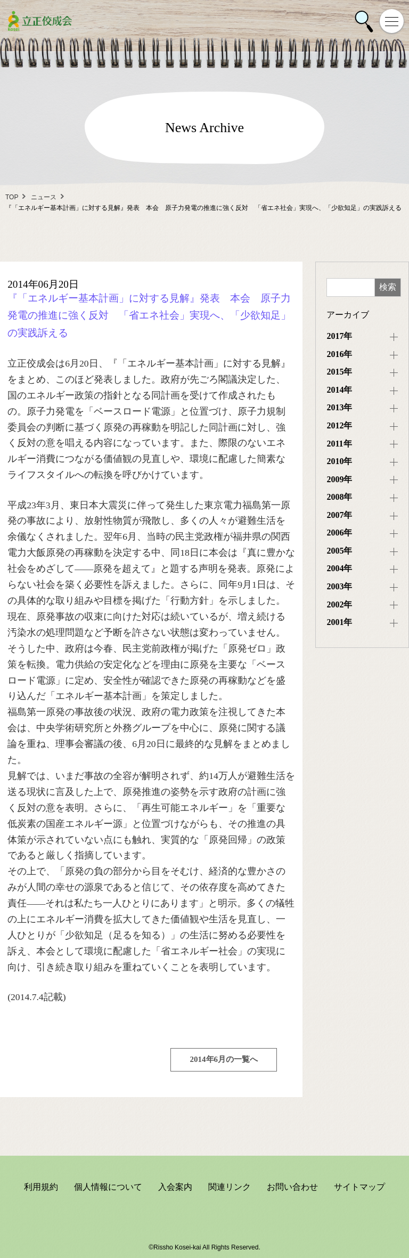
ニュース (43, 197)
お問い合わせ (292, 1186)
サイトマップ (359, 1186)
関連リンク (229, 1186)
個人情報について (108, 1186)
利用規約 (41, 1186)
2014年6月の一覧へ (224, 1059)
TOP (11, 197)
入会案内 (175, 1186)
